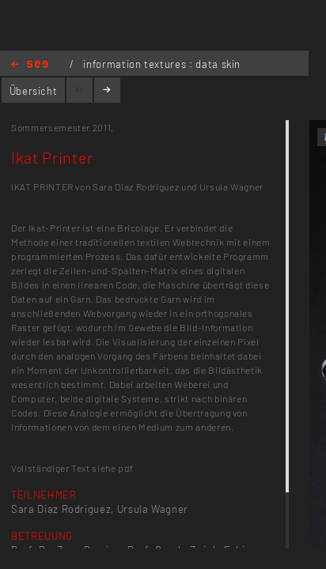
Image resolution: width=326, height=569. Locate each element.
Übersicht (33, 91)
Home (29, 65)
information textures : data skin (162, 64)
